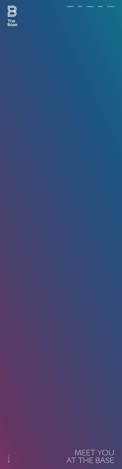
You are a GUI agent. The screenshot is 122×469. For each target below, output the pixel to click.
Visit (80, 6)
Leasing (89, 6)
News (100, 6)
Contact (110, 6)
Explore (70, 6)
